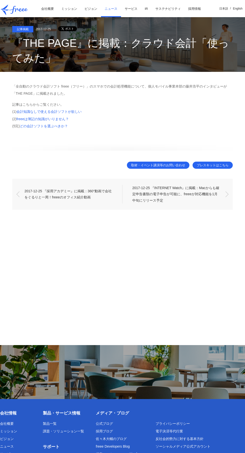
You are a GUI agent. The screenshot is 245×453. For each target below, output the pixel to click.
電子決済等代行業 (169, 431)
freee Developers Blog (113, 446)
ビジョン (91, 9)
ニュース (111, 9)
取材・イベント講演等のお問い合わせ (156, 165)
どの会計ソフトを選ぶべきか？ (44, 126)
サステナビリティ (168, 9)
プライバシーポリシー (173, 424)
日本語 (223, 8)
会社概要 (47, 9)
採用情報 (194, 9)
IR (146, 9)
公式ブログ (104, 424)
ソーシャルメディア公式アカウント (183, 446)
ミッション (69, 9)
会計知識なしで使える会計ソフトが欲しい (49, 112)
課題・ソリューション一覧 (63, 431)
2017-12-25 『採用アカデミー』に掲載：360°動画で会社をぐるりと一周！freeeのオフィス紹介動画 (68, 194)
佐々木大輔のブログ (111, 439)
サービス (131, 9)
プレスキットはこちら (212, 165)
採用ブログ (104, 431)
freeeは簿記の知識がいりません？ (42, 119)
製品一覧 (50, 424)
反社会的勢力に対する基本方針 (180, 439)
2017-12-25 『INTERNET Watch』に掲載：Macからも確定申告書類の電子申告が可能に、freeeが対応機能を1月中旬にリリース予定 (175, 194)
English (238, 8)
